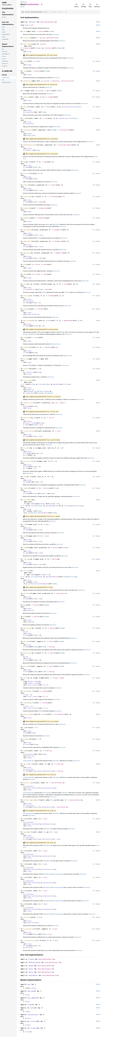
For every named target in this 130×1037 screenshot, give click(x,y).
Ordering (51, 646)
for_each (26, 173)
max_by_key (27, 628)
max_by (25, 641)
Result (27, 48)
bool (41, 190)
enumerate (27, 208)
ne (24, 851)
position (26, 593)
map (24, 162)
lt (24, 864)
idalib (22, 2)
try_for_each (28, 461)
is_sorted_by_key (30, 940)
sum (24, 727)
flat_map (26, 295)
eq (24, 819)
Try (39, 384)
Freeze (31, 959)
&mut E (54, 403)
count (25, 61)
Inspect (48, 347)
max (24, 605)
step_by (26, 97)
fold (25, 476)
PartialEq (34, 824)
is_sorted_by (28, 929)
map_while (27, 253)
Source (22, 6)
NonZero (64, 81)
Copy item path (41, 4)
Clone (33, 135)
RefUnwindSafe (34, 962)
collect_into (28, 403)
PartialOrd (34, 788)
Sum (26, 733)
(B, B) (51, 417)
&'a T (45, 696)
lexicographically (58, 874)
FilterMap (53, 196)
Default (27, 423)
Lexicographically (28, 761)
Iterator (32, 22)
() (59, 81)
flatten (26, 309)
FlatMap (51, 295)
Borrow (30, 991)
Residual (46, 384)
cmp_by (25, 764)
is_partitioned (29, 431)
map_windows (27, 320)
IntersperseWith (65, 145)
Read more (56, 34)
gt (24, 890)
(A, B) (45, 685)
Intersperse (64, 130)
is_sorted (27, 917)
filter (25, 185)
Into (32, 1008)
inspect (26, 347)
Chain (49, 107)
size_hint (27, 38)
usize (43, 38)
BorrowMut (32, 998)
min (24, 616)
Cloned (44, 703)
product (26, 739)
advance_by (27, 81)
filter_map (27, 196)
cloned (25, 703)
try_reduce (27, 500)
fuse (25, 337)
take (25, 274)
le (24, 877)
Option (41, 31)
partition (27, 417)
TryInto (33, 1028)
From (29, 1005)
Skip (45, 264)
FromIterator (29, 372)
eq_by (25, 832)
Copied (44, 691)
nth (24, 90)
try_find (26, 570)
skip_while (27, 230)
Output (50, 393)
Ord (32, 610)
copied (25, 691)
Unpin (31, 972)
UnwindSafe (33, 975)
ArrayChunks (59, 714)
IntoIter (48, 48)
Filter (53, 185)
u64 (32, 25)
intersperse (27, 130)
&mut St (31, 289)
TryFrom (33, 1021)
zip (24, 118)
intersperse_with (30, 145)
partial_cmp (27, 782)
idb (26, 2)
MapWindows (68, 320)
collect (26, 368)
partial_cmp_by (29, 800)
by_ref (25, 359)
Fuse (36, 337)
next (25, 31)
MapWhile (59, 253)
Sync (31, 969)
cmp (24, 750)
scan (25, 284)
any (24, 536)
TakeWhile (58, 241)
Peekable (41, 218)
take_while (27, 241)
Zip (46, 118)
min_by (25, 666)
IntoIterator (66, 107)
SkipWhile (58, 230)
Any (29, 984)
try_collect (27, 380)
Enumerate (43, 208)
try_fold (26, 448)
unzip (25, 678)
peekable (26, 218)
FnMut (27, 150)
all (24, 524)
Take (45, 274)
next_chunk (27, 44)
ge (24, 904)
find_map (26, 559)
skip (25, 264)
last (25, 71)
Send (31, 966)
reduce (25, 488)
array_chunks (28, 714)
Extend (27, 406)
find (25, 547)
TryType (68, 384)
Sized (29, 51)
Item (26, 25)
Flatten (40, 309)
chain (25, 107)
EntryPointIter (46, 22)
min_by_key (27, 653)
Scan (65, 284)
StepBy (50, 97)
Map (45, 162)
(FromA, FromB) (58, 678)
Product (27, 744)
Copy (26, 694)
